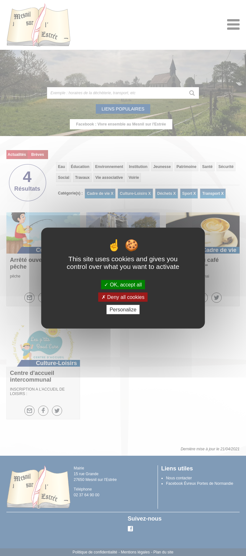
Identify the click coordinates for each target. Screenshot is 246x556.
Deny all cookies (123, 297)
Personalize (123, 309)
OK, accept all (123, 284)
